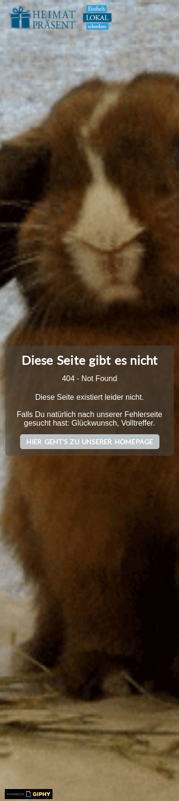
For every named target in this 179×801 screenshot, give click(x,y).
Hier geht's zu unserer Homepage (89, 442)
